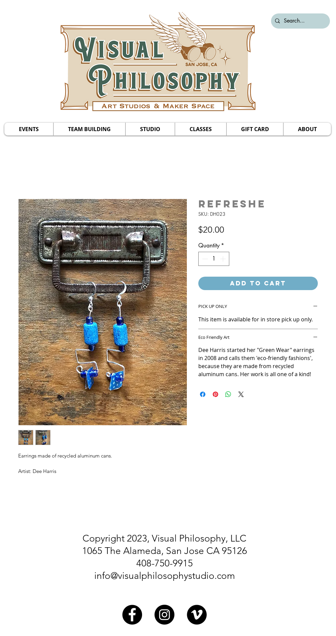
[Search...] (300, 21)
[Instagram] (164, 615)
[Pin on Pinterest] (215, 394)
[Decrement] (204, 259)
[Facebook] (132, 615)
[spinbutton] (214, 259)
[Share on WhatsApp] (228, 394)
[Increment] (224, 259)
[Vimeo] (197, 615)
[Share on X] (241, 394)
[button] (28, 129)
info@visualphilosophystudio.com (164, 575)
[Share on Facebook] (203, 394)
